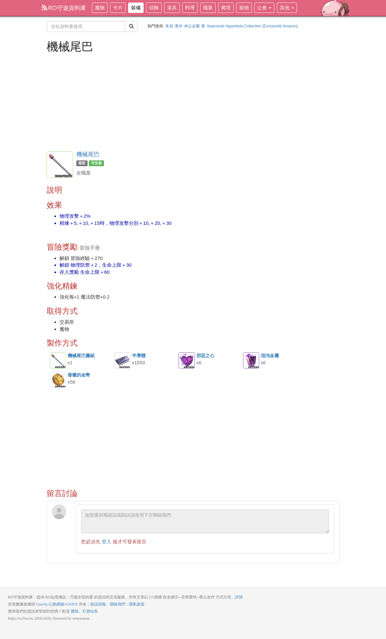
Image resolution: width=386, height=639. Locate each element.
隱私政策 (137, 604)
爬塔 (226, 7)
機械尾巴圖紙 (58, 360)
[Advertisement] (193, 101)
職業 (208, 7)
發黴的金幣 (58, 380)
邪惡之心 (187, 360)
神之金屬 (192, 26)
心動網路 (56, 604)
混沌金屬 (251, 360)
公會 (264, 7)
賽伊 (179, 26)
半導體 (122, 360)
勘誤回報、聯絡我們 (107, 604)
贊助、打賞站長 (84, 611)
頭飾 (154, 7)
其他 (287, 7)
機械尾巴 (87, 154)
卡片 (118, 7)
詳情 (239, 597)
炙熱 (169, 26)
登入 (106, 541)
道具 (172, 7)
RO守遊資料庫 (64, 8)
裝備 (136, 7)
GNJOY (71, 604)
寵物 (244, 7)
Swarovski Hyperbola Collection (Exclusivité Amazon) (252, 26)
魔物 (100, 7)
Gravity (42, 604)
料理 (190, 7)
